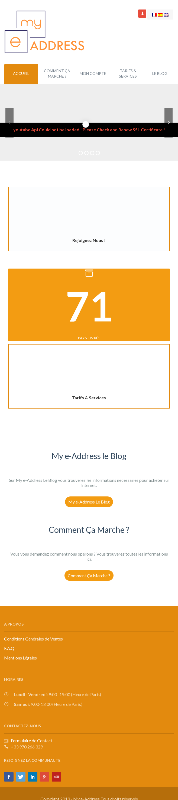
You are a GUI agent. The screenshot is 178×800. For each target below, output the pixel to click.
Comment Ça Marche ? (89, 575)
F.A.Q (9, 648)
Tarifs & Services (128, 73)
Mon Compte (93, 73)
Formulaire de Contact (30, 740)
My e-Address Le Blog (89, 501)
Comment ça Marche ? (57, 73)
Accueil (21, 73)
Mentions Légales (20, 657)
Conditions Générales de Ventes (33, 638)
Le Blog (159, 73)
